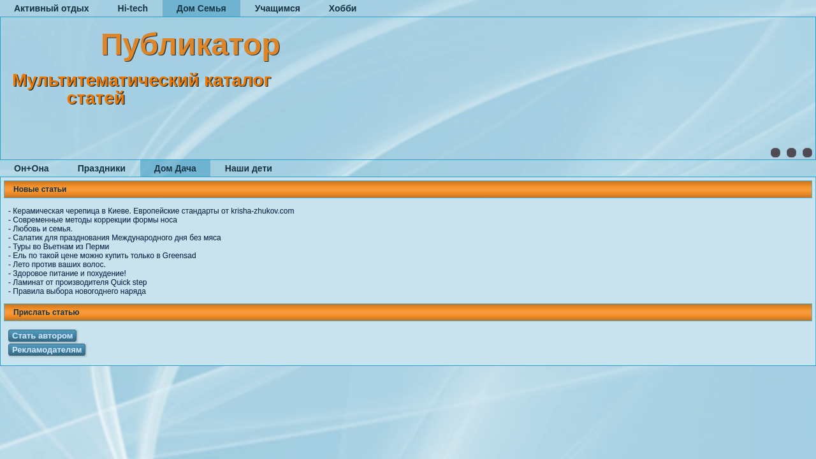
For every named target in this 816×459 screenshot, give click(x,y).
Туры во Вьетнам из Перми (61, 246)
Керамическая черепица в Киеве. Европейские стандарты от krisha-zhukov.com (153, 211)
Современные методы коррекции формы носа (95, 219)
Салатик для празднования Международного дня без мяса (117, 237)
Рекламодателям (47, 349)
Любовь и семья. (42, 228)
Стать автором (42, 335)
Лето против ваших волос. (59, 264)
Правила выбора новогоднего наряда (79, 291)
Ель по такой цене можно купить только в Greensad (104, 255)
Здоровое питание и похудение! (69, 273)
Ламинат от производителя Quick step (80, 282)
